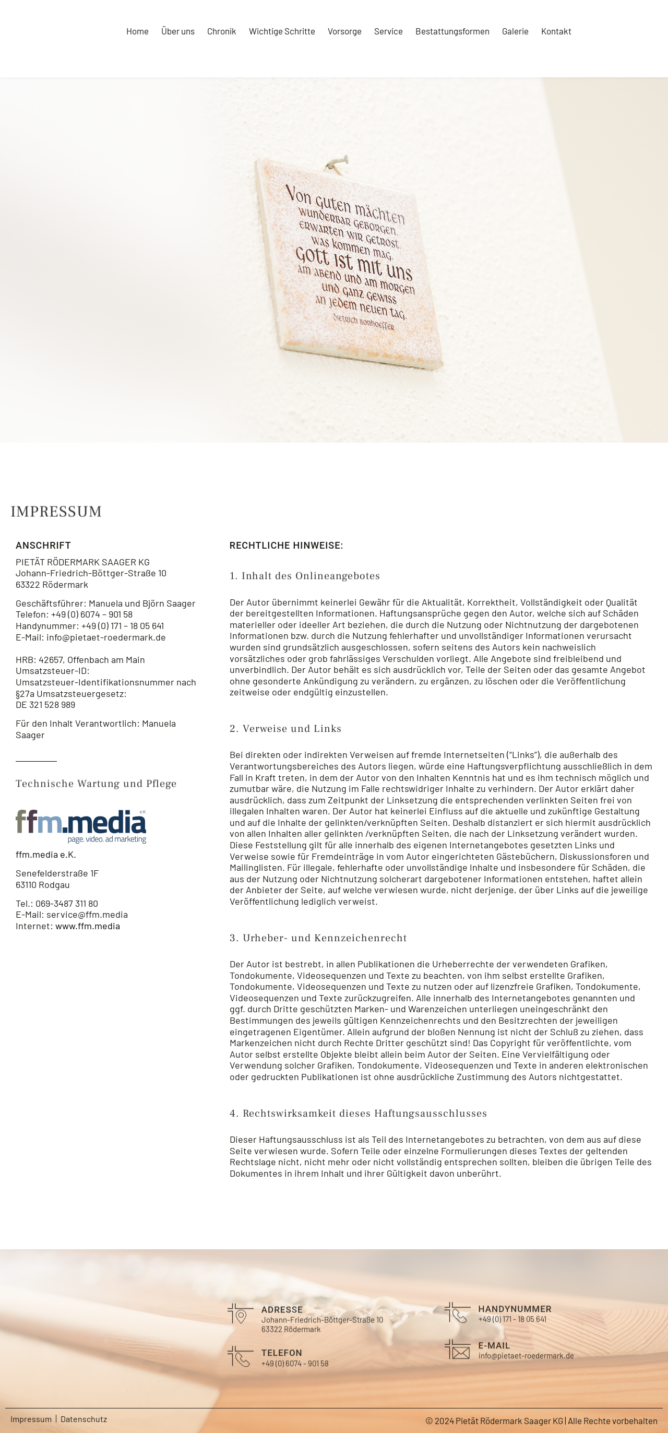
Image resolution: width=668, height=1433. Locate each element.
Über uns (178, 31)
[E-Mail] (548, 61)
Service (388, 31)
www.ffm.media (87, 925)
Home (137, 31)
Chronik (221, 31)
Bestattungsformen (452, 31)
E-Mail (580, 60)
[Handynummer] (458, 1331)
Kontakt (556, 31)
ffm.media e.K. (46, 854)
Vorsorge (345, 31)
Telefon (481, 60)
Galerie (515, 31)
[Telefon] (444, 61)
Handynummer (515, 1327)
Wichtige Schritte (282, 31)
